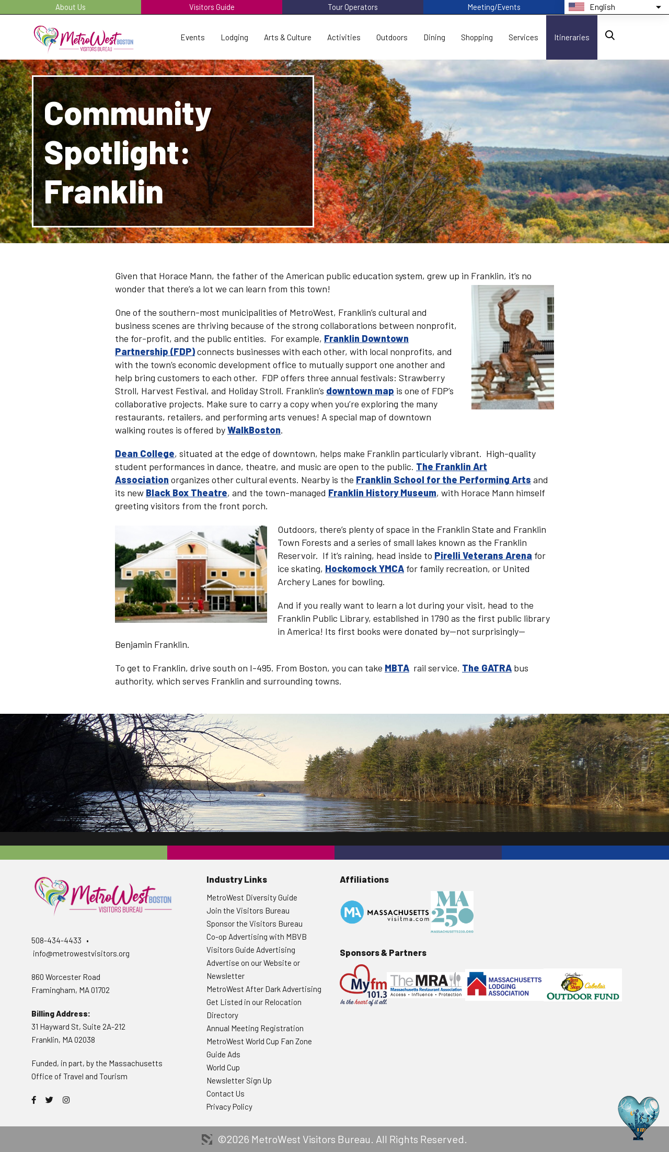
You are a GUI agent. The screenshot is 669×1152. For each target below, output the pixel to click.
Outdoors (392, 37)
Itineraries (572, 37)
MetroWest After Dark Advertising (263, 989)
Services (523, 37)
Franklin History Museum (382, 492)
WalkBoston (254, 430)
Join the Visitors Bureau (248, 910)
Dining (434, 37)
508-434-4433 (56, 940)
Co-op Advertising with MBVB (256, 936)
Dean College (145, 453)
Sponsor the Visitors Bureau (254, 923)
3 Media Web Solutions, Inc (207, 1139)
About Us (70, 7)
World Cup (223, 1067)
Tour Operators (353, 7)
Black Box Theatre (186, 492)
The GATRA (487, 668)
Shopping (477, 37)
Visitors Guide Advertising (250, 949)
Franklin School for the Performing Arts (443, 479)
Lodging (234, 37)
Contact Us (225, 1093)
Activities (344, 37)
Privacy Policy (229, 1106)
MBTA (397, 668)
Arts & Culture (288, 37)
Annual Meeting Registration (255, 1028)
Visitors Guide (212, 7)
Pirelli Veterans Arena (483, 555)
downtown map (360, 390)
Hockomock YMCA (364, 568)
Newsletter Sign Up (239, 1080)
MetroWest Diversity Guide (251, 897)
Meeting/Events (494, 7)
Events (192, 37)
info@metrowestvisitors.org (81, 953)
